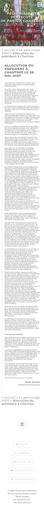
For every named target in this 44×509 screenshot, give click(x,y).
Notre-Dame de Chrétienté (20, 4)
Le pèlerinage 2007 (21, 51)
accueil (9, 50)
